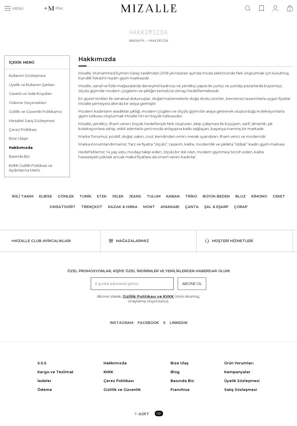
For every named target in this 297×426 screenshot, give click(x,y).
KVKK (108, 372)
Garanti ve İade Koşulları (30, 93)
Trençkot (91, 206)
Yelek (117, 196)
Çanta (192, 206)
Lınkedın (178, 322)
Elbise (45, 196)
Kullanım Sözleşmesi (27, 75)
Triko (191, 196)
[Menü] (14, 8)
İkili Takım (22, 196)
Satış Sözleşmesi (240, 389)
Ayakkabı (170, 206)
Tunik (85, 196)
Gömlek (66, 196)
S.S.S (42, 363)
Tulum (154, 196)
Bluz (240, 196)
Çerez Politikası (23, 129)
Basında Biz (19, 156)
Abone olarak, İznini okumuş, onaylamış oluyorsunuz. (148, 298)
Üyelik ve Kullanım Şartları (32, 84)
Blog (175, 372)
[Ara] (248, 8)
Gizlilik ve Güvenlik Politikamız (35, 111)
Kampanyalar (237, 372)
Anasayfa (136, 40)
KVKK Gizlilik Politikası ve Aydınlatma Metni (30, 167)
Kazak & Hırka (123, 206)
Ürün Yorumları (239, 363)
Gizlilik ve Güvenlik (122, 389)
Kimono (259, 196)
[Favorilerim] (261, 8)
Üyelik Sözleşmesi (242, 380)
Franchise (180, 389)
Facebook (148, 322)
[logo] (148, 8)
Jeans (135, 196)
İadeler (44, 380)
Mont (149, 206)
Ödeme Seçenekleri (27, 102)
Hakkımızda (21, 147)
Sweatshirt (63, 206)
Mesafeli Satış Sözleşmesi (32, 120)
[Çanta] (290, 8)
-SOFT (141, 414)
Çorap (240, 206)
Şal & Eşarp (216, 206)
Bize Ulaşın (18, 138)
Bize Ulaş (179, 363)
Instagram (121, 322)
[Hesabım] (275, 8)
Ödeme (44, 389)
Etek (102, 196)
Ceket (279, 196)
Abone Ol (192, 283)
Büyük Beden (216, 196)
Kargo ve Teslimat (55, 372)
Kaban (173, 196)
